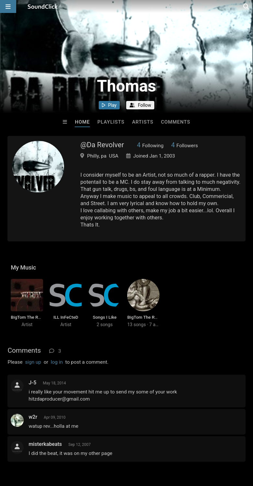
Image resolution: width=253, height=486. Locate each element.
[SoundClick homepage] (43, 6)
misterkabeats (45, 444)
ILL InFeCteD (65, 317)
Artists (142, 122)
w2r (32, 417)
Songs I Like (104, 317)
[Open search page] (246, 6)
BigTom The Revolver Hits (152, 317)
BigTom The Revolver (31, 317)
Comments (175, 122)
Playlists (111, 122)
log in (57, 362)
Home (82, 122)
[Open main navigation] (8, 6)
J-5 (32, 383)
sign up (33, 362)
